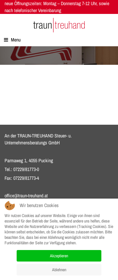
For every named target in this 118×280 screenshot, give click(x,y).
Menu (12, 39)
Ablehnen (59, 269)
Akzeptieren (59, 256)
